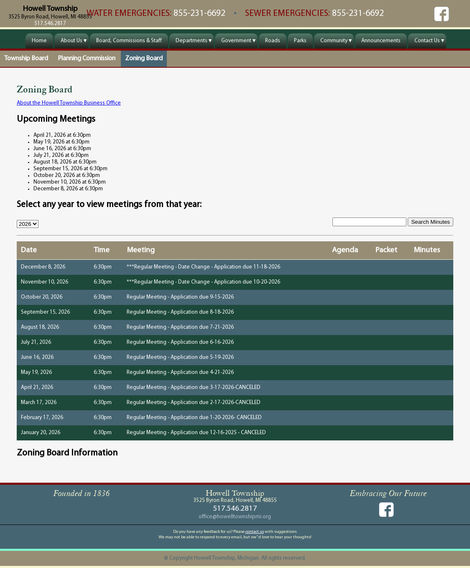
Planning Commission (86, 58)
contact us (254, 532)
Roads (272, 40)
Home (39, 40)
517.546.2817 (50, 23)
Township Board (26, 58)
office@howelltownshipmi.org (235, 516)
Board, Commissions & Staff (129, 40)
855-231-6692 (200, 13)
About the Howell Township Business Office (69, 103)
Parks (300, 40)
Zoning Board (144, 58)
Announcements (381, 40)
